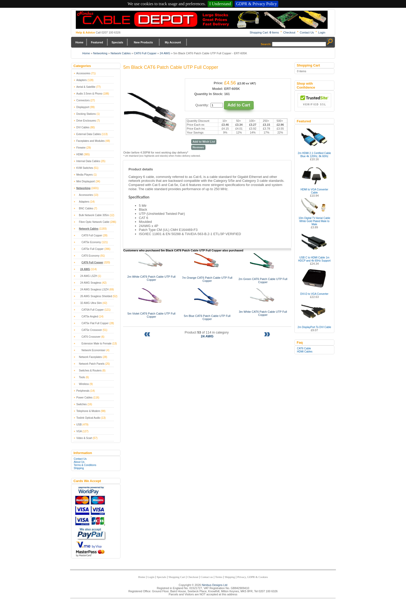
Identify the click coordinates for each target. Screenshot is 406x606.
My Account (173, 42)
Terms (218, 576)
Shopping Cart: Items (264, 32)
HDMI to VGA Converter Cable (314, 191)
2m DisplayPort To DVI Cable (314, 327)
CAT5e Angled (90, 316)
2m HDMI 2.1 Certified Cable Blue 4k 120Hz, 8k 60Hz (314, 155)
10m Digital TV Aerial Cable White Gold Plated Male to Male (314, 221)
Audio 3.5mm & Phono (89, 93)
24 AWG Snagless (90, 282)
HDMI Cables (304, 351)
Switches (81, 404)
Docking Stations (86, 113)
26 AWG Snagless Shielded (96, 296)
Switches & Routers (90, 370)
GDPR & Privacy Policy (256, 4)
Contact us (207, 576)
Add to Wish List (204, 141)
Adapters (81, 80)
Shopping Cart (176, 576)
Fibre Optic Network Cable (94, 222)
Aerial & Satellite (85, 86)
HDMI (79, 154)
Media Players (84, 174)
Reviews (198, 147)
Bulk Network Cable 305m (94, 215)
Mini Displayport (85, 181)
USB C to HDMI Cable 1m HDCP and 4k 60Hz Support (314, 259)
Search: (266, 44)
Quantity (201, 105)
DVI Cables (83, 127)
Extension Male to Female (97, 343)
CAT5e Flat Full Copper (95, 323)
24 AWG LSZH (88, 276)
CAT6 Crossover (91, 336)
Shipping (79, 468)
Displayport (82, 107)
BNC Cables (86, 208)
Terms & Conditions (85, 465)
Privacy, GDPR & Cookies (252, 576)
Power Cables (84, 397)
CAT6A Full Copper (93, 309)
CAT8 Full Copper (92, 235)
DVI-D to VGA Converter (314, 293)
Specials (117, 42)
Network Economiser (93, 350)
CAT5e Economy (91, 242)
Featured (97, 42)
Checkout (289, 32)
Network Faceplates (90, 357)
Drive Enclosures (86, 120)
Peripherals (83, 390)
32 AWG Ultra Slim (91, 303)
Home (80, 42)
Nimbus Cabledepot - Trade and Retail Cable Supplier (202, 20)
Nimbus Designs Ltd (214, 585)
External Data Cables (88, 134)
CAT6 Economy (90, 255)
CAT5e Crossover (92, 330)
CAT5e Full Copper (93, 249)
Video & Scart (84, 438)
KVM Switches (84, 168)
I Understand (220, 4)
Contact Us (307, 32)
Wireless (84, 384)
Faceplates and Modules (90, 140)
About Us (79, 462)
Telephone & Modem (88, 411)
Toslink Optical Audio (88, 417)
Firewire (81, 147)
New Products (143, 42)
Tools (82, 377)
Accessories (83, 73)
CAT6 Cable (304, 348)
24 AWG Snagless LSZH (94, 289)
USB (79, 424)
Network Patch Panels (91, 363)
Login (321, 32)
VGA (79, 431)
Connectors (83, 100)
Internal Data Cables (88, 161)
